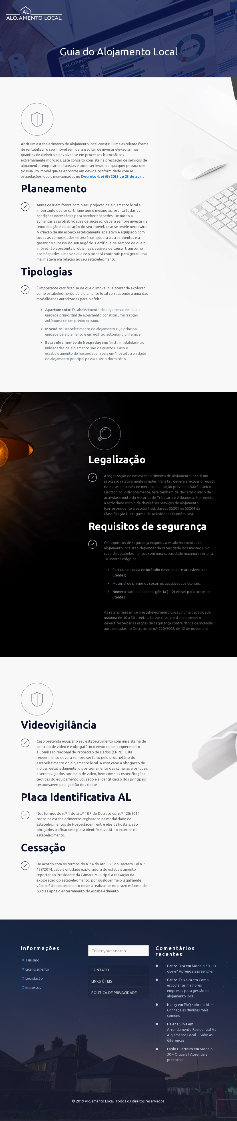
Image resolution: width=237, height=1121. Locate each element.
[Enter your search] (118, 950)
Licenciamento (37, 969)
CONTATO (100, 970)
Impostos (33, 987)
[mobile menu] (228, 13)
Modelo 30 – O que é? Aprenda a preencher (190, 1054)
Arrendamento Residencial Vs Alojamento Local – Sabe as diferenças (191, 1034)
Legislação (34, 978)
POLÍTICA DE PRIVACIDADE (114, 993)
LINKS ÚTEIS (101, 981)
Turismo (32, 960)
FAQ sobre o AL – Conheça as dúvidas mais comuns (190, 1010)
